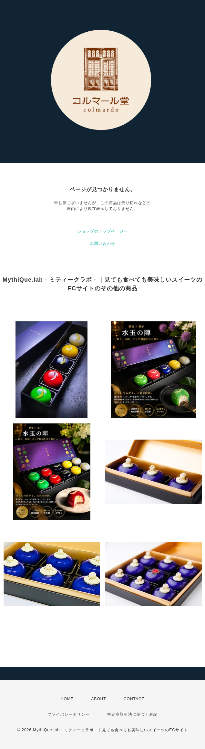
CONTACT (134, 699)
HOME (67, 699)
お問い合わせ (102, 243)
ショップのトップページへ (102, 231)
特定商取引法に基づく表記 (132, 714)
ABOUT (98, 699)
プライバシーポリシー (68, 714)
